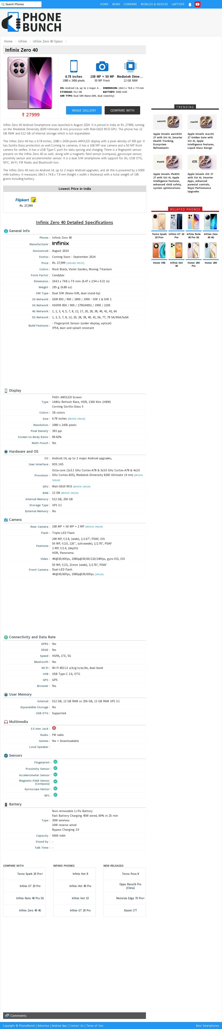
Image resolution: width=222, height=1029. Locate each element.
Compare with (13, 865)
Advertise (43, 1025)
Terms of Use (94, 1025)
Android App (59, 1025)
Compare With (122, 110)
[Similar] (99, 574)
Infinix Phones (64, 865)
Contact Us (76, 1025)
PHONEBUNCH (42, 22)
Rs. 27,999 (26, 202)
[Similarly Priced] (75, 263)
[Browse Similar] (76, 418)
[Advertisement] (74, 360)
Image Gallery (84, 110)
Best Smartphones (207, 1025)
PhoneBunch (27, 1025)
